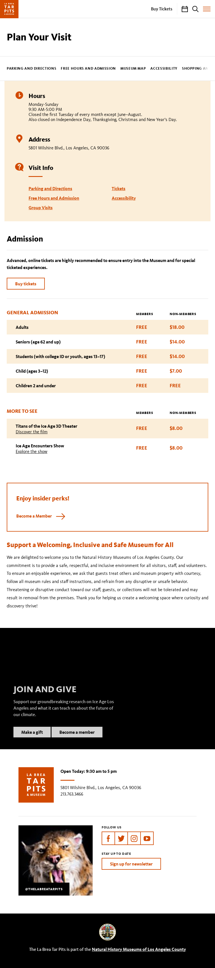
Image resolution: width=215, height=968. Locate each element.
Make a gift (32, 739)
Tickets (118, 188)
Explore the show (31, 451)
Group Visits (41, 207)
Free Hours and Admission (88, 69)
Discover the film (32, 431)
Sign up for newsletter (131, 864)
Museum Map (133, 69)
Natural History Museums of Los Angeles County (139, 949)
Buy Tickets (161, 9)
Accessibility (163, 69)
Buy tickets (25, 283)
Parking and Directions (31, 69)
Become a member (77, 739)
